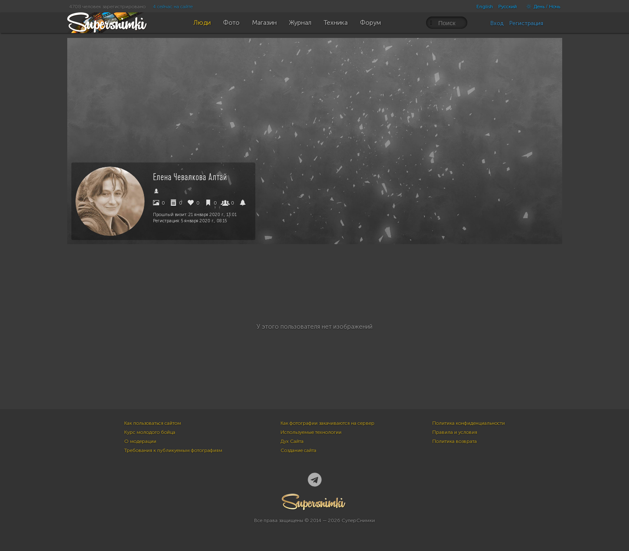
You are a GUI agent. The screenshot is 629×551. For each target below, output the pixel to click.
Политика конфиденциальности (468, 423)
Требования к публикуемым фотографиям (173, 450)
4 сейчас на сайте (173, 6)
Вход (497, 23)
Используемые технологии (311, 432)
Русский (507, 6)
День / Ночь (541, 6)
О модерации (140, 441)
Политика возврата (454, 441)
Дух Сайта (292, 441)
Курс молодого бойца (149, 432)
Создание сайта (298, 450)
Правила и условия (454, 432)
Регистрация (526, 23)
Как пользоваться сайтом (152, 423)
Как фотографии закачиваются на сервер (327, 423)
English (484, 6)
